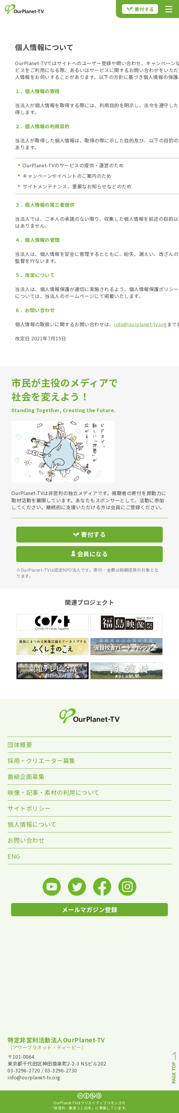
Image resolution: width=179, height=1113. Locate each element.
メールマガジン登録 (89, 909)
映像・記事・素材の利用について (54, 792)
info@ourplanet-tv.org (140, 324)
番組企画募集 (26, 776)
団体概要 (20, 744)
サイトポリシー (29, 808)
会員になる (89, 553)
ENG (14, 856)
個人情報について (32, 824)
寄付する (140, 9)
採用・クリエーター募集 (41, 760)
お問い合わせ (26, 840)
